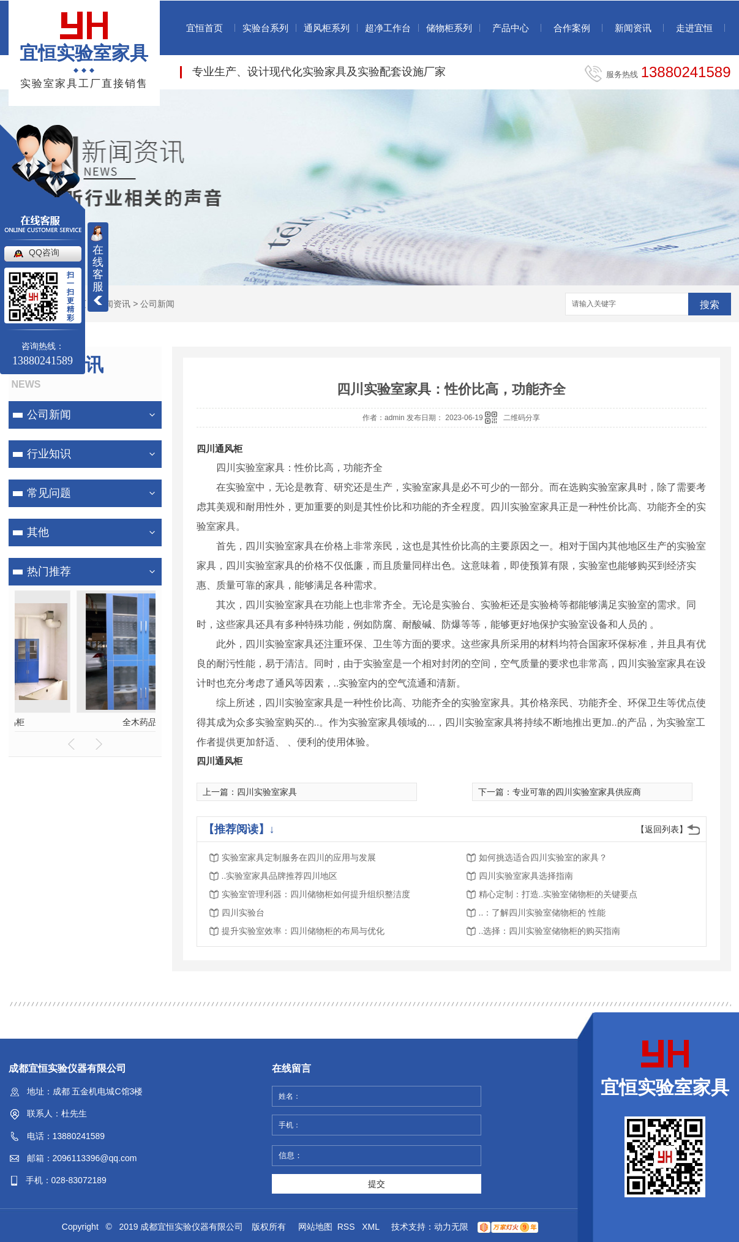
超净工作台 (388, 28)
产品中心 (510, 28)
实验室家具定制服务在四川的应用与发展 (299, 857)
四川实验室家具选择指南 (526, 876)
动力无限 (451, 1227)
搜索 (709, 304)
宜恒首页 (204, 28)
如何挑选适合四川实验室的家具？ (543, 857)
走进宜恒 (694, 28)
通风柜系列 (327, 28)
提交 (376, 1184)
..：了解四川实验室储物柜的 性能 (542, 912)
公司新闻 (157, 304)
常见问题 (49, 493)
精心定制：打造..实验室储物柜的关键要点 (558, 894)
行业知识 (49, 454)
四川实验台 (243, 912)
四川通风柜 (219, 448)
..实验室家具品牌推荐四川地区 (280, 876)
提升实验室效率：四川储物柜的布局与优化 (303, 931)
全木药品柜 (85, 722)
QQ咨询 (44, 252)
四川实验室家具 (267, 792)
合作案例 (571, 28)
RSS (347, 1227)
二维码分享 (521, 417)
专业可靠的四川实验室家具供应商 (576, 792)
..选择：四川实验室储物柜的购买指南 (550, 931)
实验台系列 (265, 28)
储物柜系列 (449, 28)
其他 (38, 532)
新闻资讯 (633, 28)
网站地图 (315, 1227)
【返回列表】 (662, 829)
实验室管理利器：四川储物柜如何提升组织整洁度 (316, 894)
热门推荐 (49, 571)
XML (371, 1227)
